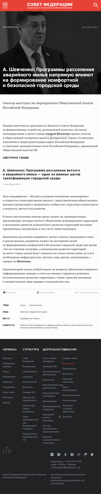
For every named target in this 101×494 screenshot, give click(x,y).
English (6, 402)
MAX (72, 454)
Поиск (6, 371)
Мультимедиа (69, 400)
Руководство (29, 366)
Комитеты (67, 373)
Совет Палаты (30, 371)
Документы (48, 379)
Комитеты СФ (30, 381)
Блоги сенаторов (70, 395)
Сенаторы (28, 376)
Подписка (8, 381)
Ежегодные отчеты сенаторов (48, 417)
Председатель (69, 368)
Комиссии (28, 387)
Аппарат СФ (29, 392)
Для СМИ (67, 416)
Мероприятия (50, 401)
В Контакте (10, 292)
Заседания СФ (50, 366)
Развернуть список (89, 292)
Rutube (85, 454)
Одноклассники (47, 292)
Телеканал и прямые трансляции (68, 408)
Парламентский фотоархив (92, 454)
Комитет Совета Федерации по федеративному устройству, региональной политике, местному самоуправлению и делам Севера (56, 326)
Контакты (8, 358)
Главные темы (69, 358)
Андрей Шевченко (58, 134)
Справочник (9, 387)
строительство (35, 305)
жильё (22, 305)
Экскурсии (8, 397)
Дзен (58, 454)
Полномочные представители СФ (30, 436)
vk (52, 454)
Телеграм (78, 454)
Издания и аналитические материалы (51, 439)
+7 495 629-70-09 (73, 461)
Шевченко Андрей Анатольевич (33, 312)
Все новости (10, 27)
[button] (5, 5)
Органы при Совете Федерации (29, 408)
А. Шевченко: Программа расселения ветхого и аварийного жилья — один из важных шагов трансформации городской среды (41, 174)
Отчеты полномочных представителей (51, 428)
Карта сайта (9, 392)
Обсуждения (9, 376)
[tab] (50, 292)
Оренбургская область (30, 318)
